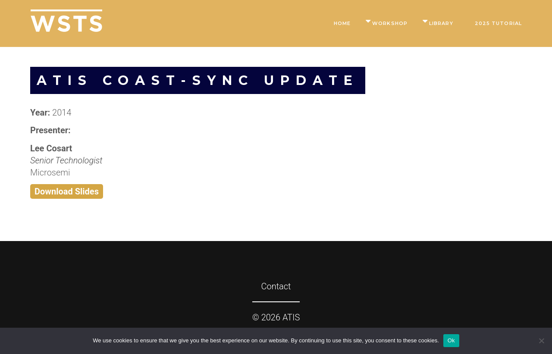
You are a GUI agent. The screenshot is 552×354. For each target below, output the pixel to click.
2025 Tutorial (498, 23)
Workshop (390, 23)
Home (342, 23)
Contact (276, 286)
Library (441, 23)
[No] (541, 340)
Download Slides (66, 191)
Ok (451, 340)
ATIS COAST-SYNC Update (198, 80)
